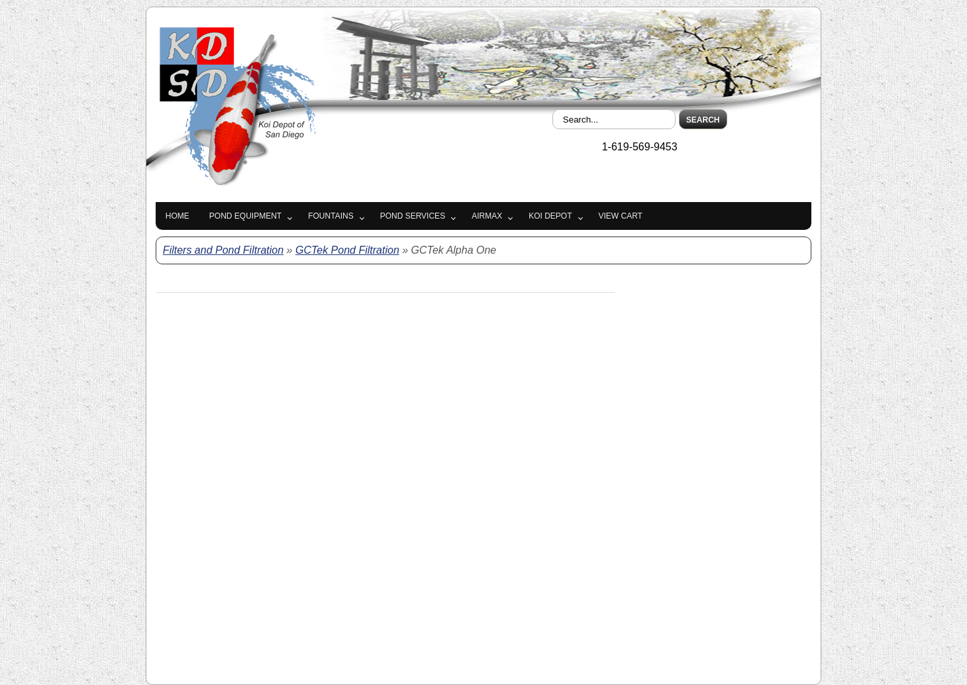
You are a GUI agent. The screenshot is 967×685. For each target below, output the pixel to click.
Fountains (330, 216)
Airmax (487, 216)
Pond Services (412, 216)
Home (177, 216)
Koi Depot (550, 216)
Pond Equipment (245, 216)
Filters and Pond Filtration (223, 250)
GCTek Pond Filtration (347, 250)
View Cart (620, 216)
